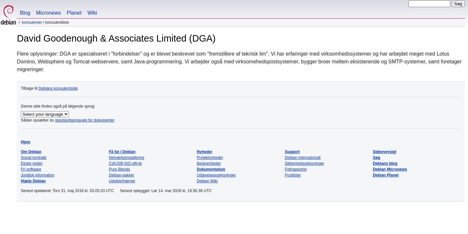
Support (292, 152)
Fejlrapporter (296, 169)
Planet (74, 13)
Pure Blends (119, 169)
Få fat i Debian (122, 152)
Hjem (25, 142)
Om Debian (31, 152)
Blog (25, 13)
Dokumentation (211, 169)
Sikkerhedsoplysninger (304, 163)
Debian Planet (385, 175)
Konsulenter (32, 22)
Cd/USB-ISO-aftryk (125, 163)
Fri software (31, 169)
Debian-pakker (121, 175)
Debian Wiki (207, 181)
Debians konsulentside (58, 88)
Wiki (92, 13)
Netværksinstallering (126, 157)
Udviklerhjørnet (122, 181)
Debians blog (385, 163)
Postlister (293, 175)
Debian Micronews (390, 169)
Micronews (48, 13)
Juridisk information (37, 175)
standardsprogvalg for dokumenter (84, 120)
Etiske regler (32, 163)
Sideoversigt (384, 152)
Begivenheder (209, 163)
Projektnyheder (210, 157)
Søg (376, 157)
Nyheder (205, 152)
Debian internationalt (302, 157)
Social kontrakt (33, 157)
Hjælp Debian (33, 181)
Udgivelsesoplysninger (216, 175)
